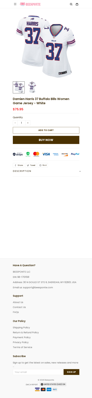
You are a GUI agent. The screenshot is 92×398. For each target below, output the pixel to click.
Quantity (18, 117)
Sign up (71, 372)
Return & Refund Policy (26, 332)
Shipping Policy (21, 327)
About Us (18, 302)
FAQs (16, 312)
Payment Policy (22, 337)
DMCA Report (32, 384)
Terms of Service (22, 347)
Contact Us (19, 307)
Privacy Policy (21, 342)
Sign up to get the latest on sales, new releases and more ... (45, 364)
